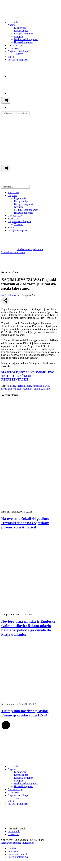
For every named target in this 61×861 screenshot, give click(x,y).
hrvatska (5, 388)
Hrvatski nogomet (23, 42)
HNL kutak (13, 22)
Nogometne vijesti (10, 295)
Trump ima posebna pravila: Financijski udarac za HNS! (24, 713)
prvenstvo (16, 388)
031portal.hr (14, 831)
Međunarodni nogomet (26, 39)
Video (11, 56)
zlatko (47, 388)
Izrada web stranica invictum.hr (17, 842)
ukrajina (38, 388)
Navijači (18, 36)
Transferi (18, 53)
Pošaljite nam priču (18, 59)
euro (29, 385)
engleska (20, 385)
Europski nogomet (23, 33)
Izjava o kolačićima (18, 857)
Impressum (13, 851)
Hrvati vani (13, 48)
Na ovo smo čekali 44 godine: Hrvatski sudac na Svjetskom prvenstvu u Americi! (25, 522)
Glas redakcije (15, 45)
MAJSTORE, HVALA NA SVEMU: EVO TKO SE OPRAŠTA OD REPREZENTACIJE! (27, 376)
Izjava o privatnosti (18, 854)
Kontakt (12, 848)
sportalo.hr (13, 834)
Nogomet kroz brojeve (19, 51)
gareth (46, 385)
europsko (37, 385)
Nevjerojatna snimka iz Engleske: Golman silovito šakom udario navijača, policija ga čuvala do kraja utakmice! (29, 627)
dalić (12, 385)
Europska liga (21, 30)
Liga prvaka (20, 27)
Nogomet (12, 25)
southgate (27, 388)
